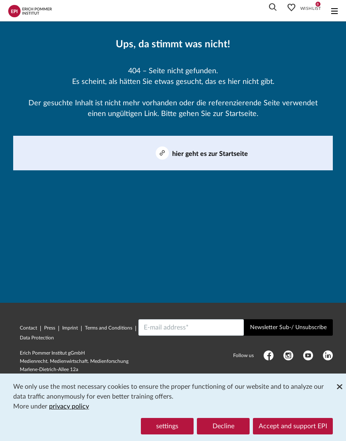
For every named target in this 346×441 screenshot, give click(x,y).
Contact (28, 328)
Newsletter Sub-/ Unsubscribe (288, 327)
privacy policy (69, 406)
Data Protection (37, 337)
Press (49, 328)
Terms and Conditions (108, 328)
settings (167, 426)
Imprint (70, 328)
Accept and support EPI (293, 426)
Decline (223, 426)
